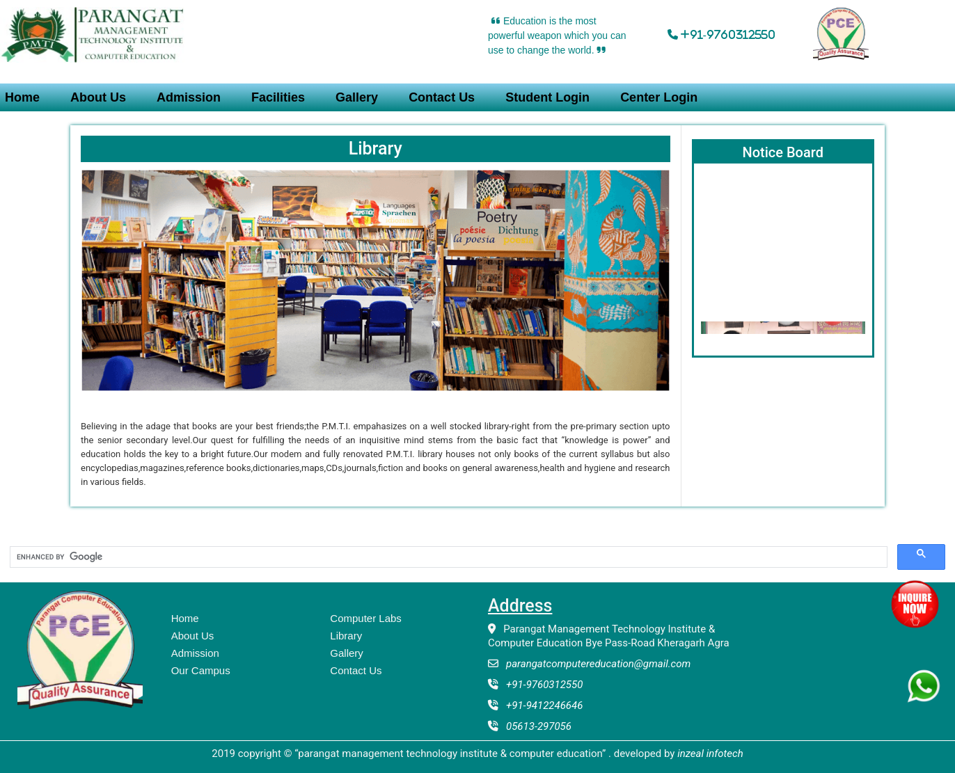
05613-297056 (534, 726)
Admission (189, 97)
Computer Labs (366, 618)
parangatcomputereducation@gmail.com (594, 664)
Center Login (658, 97)
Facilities (278, 97)
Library (346, 635)
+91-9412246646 (540, 705)
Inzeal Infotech (710, 753)
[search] (447, 557)
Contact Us (442, 97)
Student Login (547, 97)
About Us (98, 97)
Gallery (357, 97)
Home (185, 618)
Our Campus (200, 670)
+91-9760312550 (540, 684)
